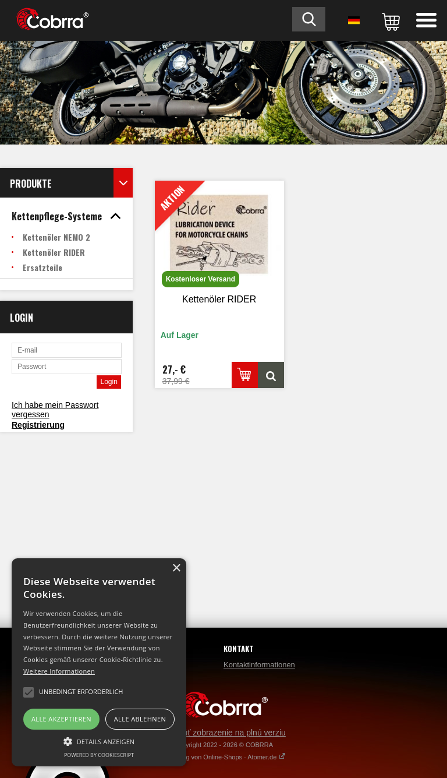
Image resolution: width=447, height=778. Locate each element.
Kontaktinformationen (259, 664)
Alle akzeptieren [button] (61, 718)
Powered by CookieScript (99, 755)
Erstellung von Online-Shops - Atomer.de (223, 757)
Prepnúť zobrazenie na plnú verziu (223, 732)
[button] (99, 740)
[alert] (99, 662)
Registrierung (38, 425)
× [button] (176, 568)
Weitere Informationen (59, 671)
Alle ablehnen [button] (140, 718)
